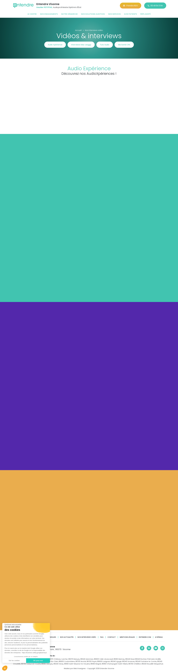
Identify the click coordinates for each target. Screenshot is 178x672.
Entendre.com (145, 637)
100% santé (145, 14)
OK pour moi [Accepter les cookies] (38, 660)
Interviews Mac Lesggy (81, 44)
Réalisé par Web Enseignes (75, 668)
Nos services (114, 14)
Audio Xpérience (55, 44)
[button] (4, 668)
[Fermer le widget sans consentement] (12, 624)
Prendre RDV (130, 5)
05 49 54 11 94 (155, 5)
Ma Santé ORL (124, 44)
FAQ (101, 637)
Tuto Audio (104, 44)
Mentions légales (127, 637)
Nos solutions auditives (93, 14)
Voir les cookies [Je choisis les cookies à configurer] (14, 660)
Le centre (32, 14)
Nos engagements (49, 14)
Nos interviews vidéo (87, 637)
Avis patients (130, 14)
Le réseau (159, 637)
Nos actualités (66, 637)
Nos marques (50, 637)
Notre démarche (69, 14)
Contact (112, 637)
